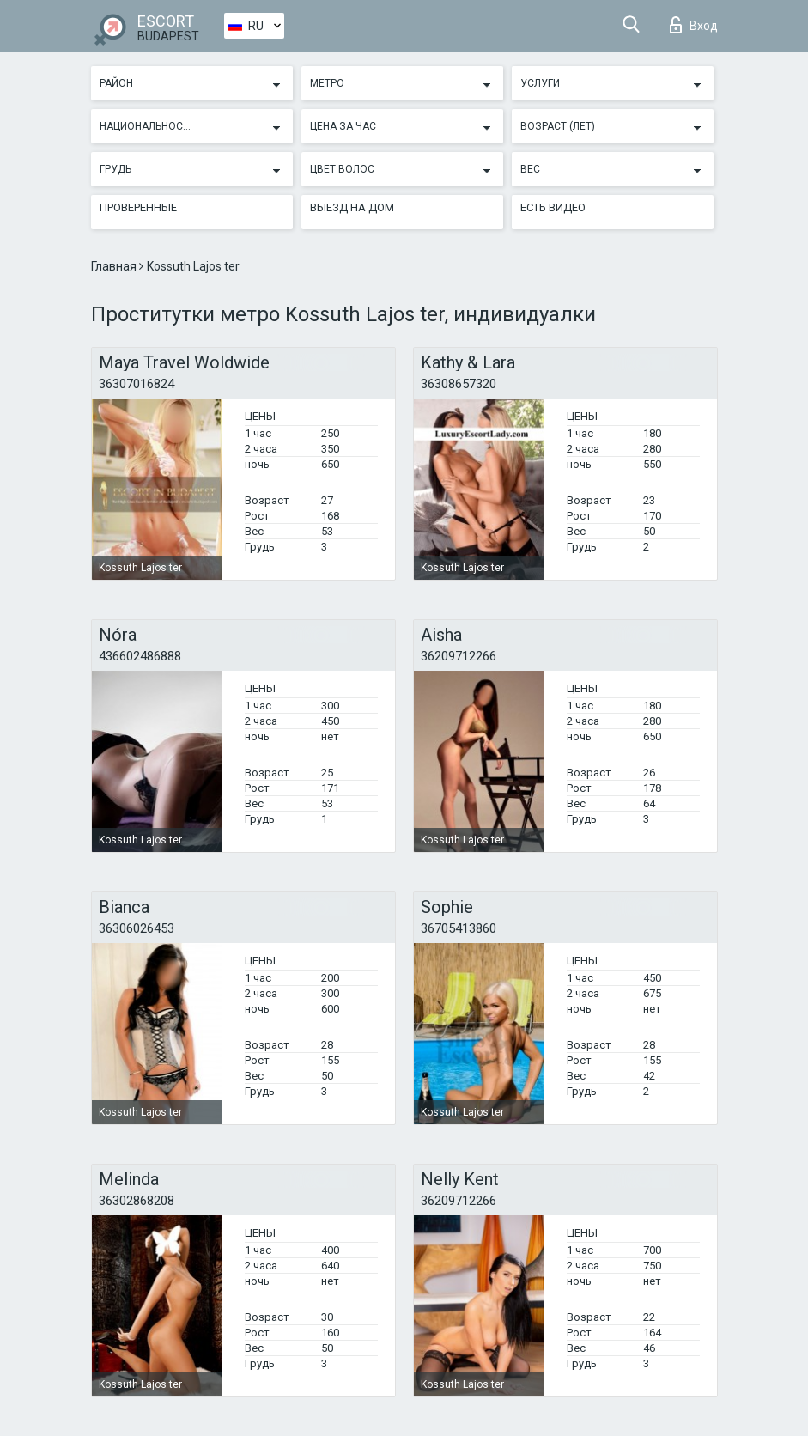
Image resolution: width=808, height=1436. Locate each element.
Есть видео (553, 207)
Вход (694, 24)
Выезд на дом (352, 207)
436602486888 (140, 656)
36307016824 (136, 384)
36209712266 (458, 656)
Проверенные (138, 207)
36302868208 (136, 1200)
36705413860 (458, 928)
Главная (115, 266)
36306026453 (136, 928)
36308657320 (458, 384)
